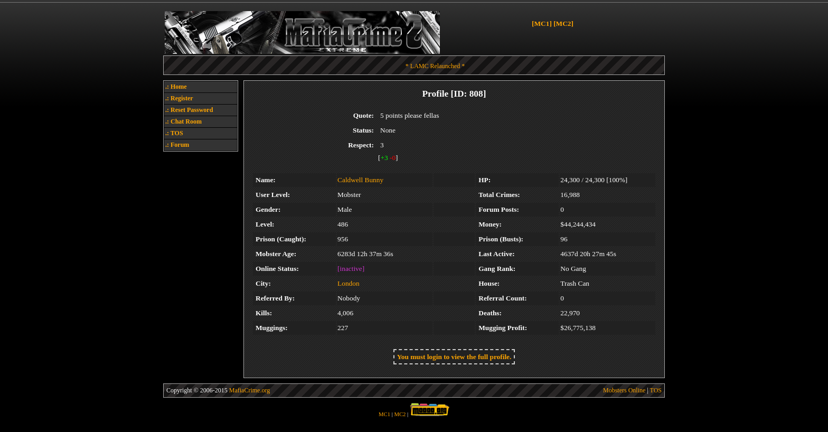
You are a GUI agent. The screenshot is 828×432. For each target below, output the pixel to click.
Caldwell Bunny (360, 180)
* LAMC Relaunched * (435, 66)
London (348, 283)
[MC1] (542, 23)
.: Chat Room (183, 121)
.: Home (176, 86)
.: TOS (174, 133)
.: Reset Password (189, 110)
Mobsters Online (624, 390)
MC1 (384, 414)
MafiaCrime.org (249, 390)
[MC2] (563, 23)
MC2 (400, 414)
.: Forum (177, 144)
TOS (656, 390)
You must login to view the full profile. (454, 357)
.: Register (179, 98)
